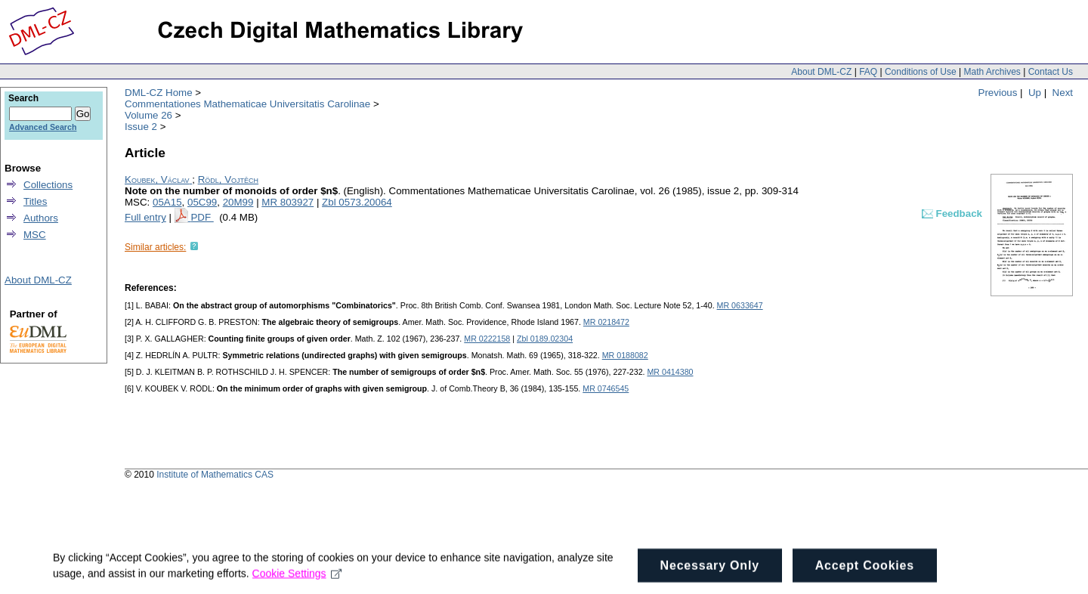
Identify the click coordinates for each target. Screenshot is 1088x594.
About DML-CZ (821, 72)
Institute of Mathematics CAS (215, 474)
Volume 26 (148, 115)
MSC (34, 234)
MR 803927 (287, 202)
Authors (40, 218)
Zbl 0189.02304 (545, 338)
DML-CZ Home (159, 92)
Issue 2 (141, 126)
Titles (35, 201)
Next (1062, 92)
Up (1034, 92)
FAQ (868, 72)
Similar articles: (155, 247)
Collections (48, 184)
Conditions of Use (921, 72)
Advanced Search (42, 126)
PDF (201, 217)
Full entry (145, 217)
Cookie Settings (297, 583)
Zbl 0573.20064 (357, 202)
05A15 (167, 202)
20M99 (238, 202)
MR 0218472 (606, 321)
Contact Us (1050, 72)
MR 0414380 (670, 371)
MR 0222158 (487, 338)
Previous (998, 92)
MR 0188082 (625, 355)
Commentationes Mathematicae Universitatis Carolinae (247, 104)
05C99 (202, 202)
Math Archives (991, 72)
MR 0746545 (606, 388)
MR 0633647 (740, 305)
